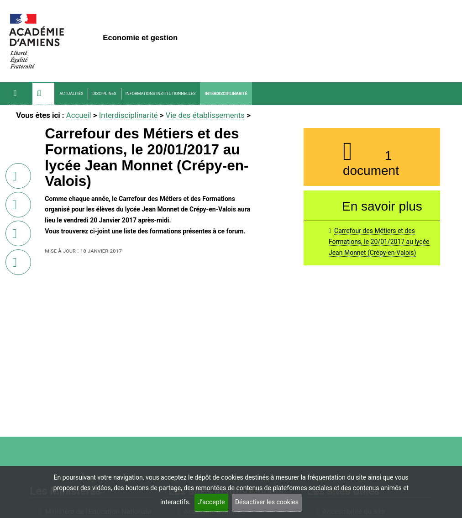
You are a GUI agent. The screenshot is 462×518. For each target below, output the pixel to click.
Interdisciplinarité (226, 93)
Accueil (78, 115)
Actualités (71, 93)
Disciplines (104, 93)
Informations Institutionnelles (161, 93)
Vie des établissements (205, 115)
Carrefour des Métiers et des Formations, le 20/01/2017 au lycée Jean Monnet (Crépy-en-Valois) (379, 241)
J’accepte (211, 502)
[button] (43, 93)
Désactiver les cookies (267, 502)
